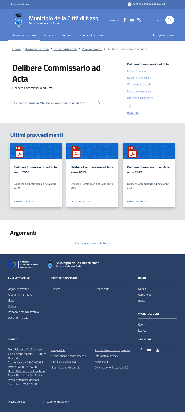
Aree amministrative (20, 294)
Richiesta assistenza (63, 361)
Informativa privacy (106, 356)
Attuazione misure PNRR (57, 401)
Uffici (11, 300)
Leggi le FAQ (58, 350)
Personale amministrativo (23, 312)
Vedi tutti (133, 113)
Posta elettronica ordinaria (24, 380)
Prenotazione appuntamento (68, 356)
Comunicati (145, 294)
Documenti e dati (65, 49)
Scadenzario (102, 289)
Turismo (55, 289)
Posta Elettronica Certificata (25, 375)
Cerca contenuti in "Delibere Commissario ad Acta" (49, 103)
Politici (12, 306)
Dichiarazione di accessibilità (111, 367)
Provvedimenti (92, 49)
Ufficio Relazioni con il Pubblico (26, 371)
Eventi (142, 324)
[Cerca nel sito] (169, 20)
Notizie (142, 289)
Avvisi (141, 300)
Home (16, 49)
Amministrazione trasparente (112, 350)
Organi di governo (18, 289)
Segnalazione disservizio (65, 367)
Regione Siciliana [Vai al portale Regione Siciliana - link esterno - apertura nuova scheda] (20, 4)
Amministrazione (37, 49)
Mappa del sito (16, 401)
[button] (148, 4)
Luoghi (142, 330)
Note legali (101, 361)
